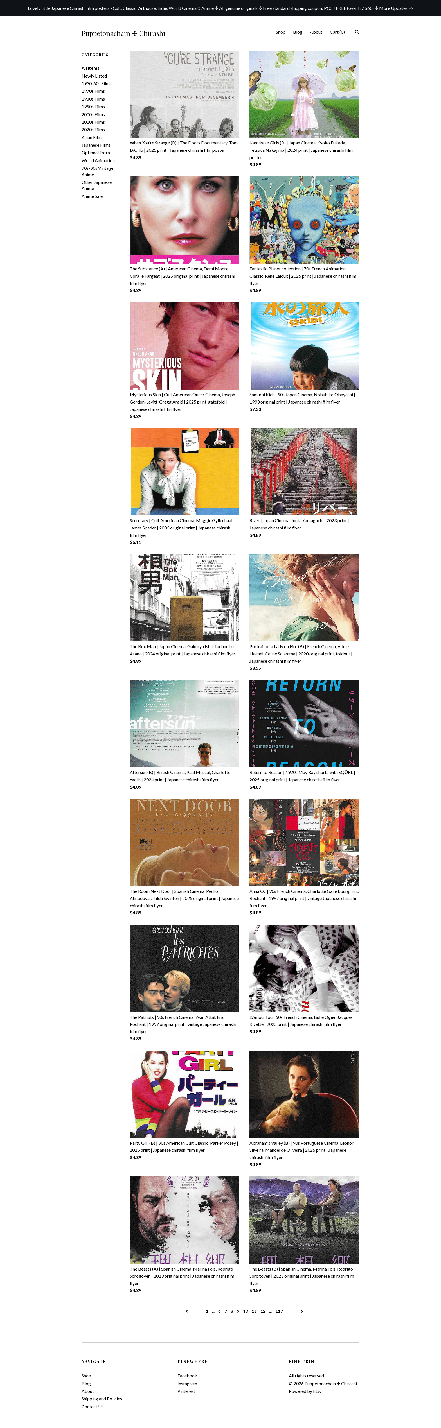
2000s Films (93, 114)
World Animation (98, 160)
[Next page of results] (302, 1311)
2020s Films (93, 129)
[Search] (357, 33)
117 (279, 1311)
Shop (280, 32)
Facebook (187, 1375)
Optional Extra (96, 152)
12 (263, 1311)
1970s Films (93, 91)
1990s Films (93, 106)
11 (254, 1311)
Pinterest (186, 1391)
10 (245, 1311)
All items (91, 68)
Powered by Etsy (305, 1391)
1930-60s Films (97, 83)
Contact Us (93, 1406)
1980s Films (93, 98)
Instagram (187, 1383)
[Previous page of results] (187, 1311)
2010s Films (93, 122)
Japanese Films (96, 145)
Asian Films (93, 137)
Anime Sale (92, 196)
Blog (297, 32)
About (316, 32)
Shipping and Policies (102, 1398)
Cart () (337, 32)
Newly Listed (94, 75)
